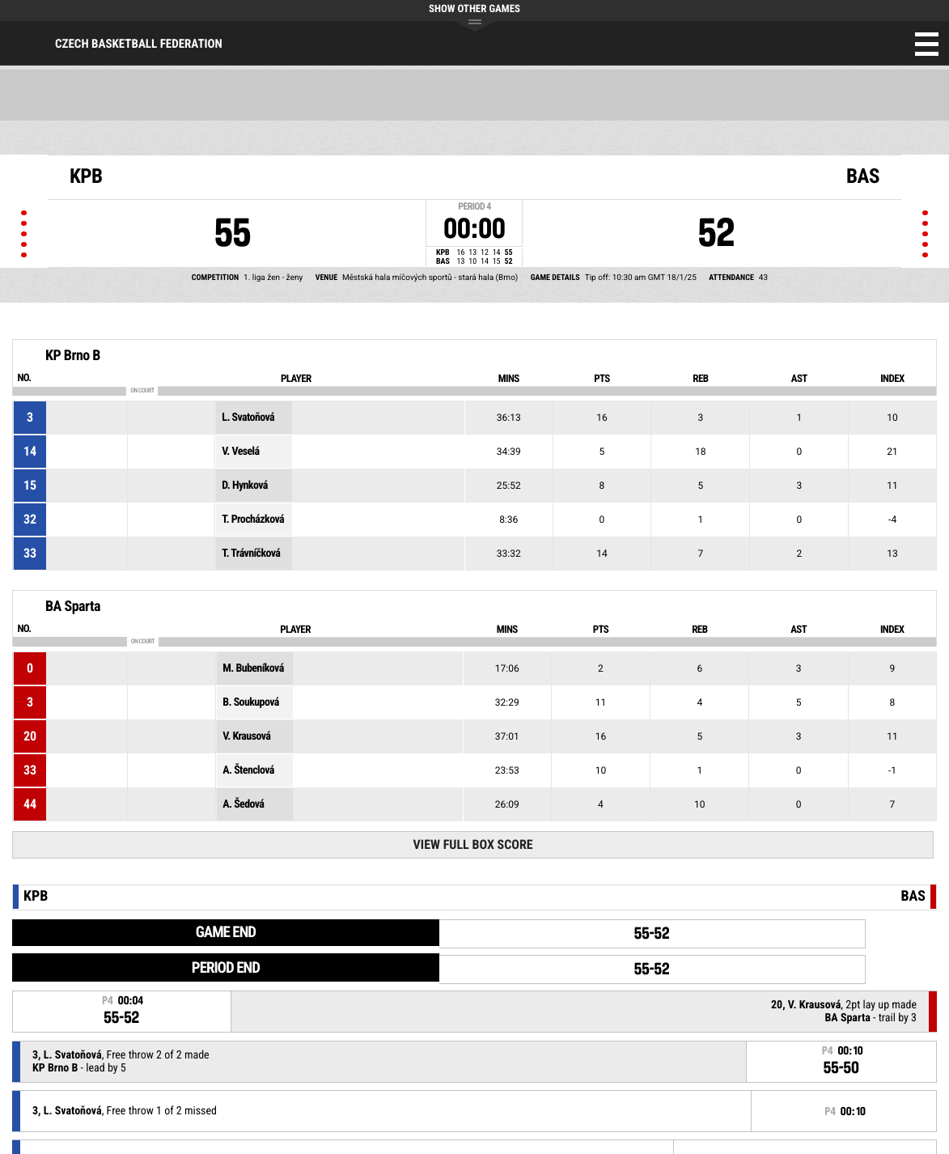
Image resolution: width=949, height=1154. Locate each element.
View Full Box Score (473, 844)
